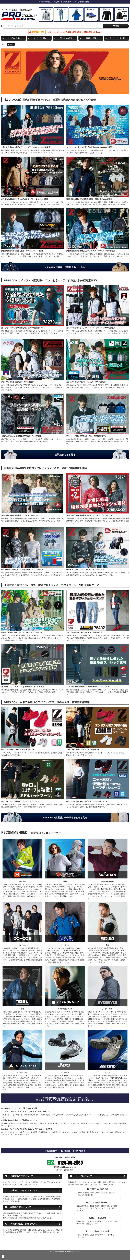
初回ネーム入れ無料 (97, 1218)
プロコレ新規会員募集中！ (97, 1202)
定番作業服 (77, 32)
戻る (10, 44)
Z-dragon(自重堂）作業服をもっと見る (65, 267)
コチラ (80, 1210)
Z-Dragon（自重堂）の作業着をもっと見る (65, 817)
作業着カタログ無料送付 (97, 1189)
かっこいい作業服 (64, 32)
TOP (3, 44)
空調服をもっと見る (65, 454)
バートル (52, 32)
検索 (116, 26)
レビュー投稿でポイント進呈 (97, 1231)
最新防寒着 (88, 32)
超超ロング (98, 32)
